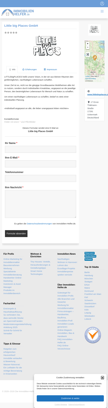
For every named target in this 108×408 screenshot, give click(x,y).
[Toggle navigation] (102, 3)
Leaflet (87, 76)
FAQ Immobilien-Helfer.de (65, 341)
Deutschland (90, 256)
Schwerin (89, 300)
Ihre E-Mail (12, 157)
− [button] (88, 47)
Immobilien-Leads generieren (65, 325)
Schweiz (88, 259)
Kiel (86, 297)
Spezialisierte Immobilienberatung (12, 273)
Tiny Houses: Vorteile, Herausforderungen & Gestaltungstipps (41, 264)
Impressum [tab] (50, 69)
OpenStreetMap (90, 78)
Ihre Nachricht (14, 187)
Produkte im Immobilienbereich (11, 292)
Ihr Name (11, 143)
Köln (87, 309)
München (89, 278)
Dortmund (89, 291)
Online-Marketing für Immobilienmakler (12, 260)
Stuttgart (88, 281)
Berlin (87, 272)
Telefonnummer (14, 172)
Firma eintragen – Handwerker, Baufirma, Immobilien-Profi (65, 316)
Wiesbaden (90, 316)
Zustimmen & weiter (70, 402)
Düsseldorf (89, 306)
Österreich (89, 253)
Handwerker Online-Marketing (12, 279)
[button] (102, 381)
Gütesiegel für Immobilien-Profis (65, 294)
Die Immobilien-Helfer (25, 391)
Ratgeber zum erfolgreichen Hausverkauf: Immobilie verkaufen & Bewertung (12, 355)
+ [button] (88, 43)
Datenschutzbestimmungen (39, 223)
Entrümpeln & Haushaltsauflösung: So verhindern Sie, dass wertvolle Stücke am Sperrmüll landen (13, 314)
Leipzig (88, 313)
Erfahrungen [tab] (29, 69)
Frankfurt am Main (93, 294)
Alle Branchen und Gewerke (65, 300)
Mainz (87, 288)
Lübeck (88, 319)
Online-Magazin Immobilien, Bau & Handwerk (65, 333)
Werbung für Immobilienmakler (65, 306)
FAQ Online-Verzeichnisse (63, 347)
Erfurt (87, 285)
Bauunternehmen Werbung (11, 267)
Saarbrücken (90, 303)
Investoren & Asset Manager (12, 285)
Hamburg (89, 275)
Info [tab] (12, 69)
